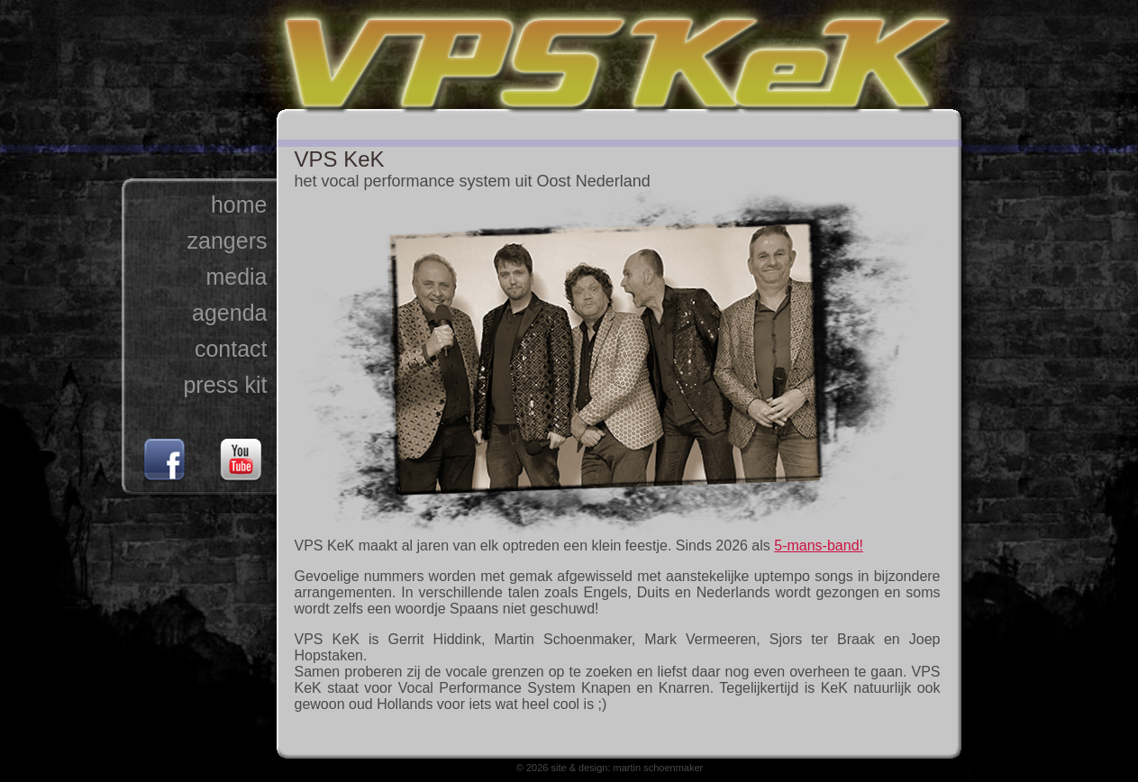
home (239, 204)
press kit (225, 384)
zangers (227, 240)
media (236, 276)
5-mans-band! (818, 545)
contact (231, 348)
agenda (229, 312)
